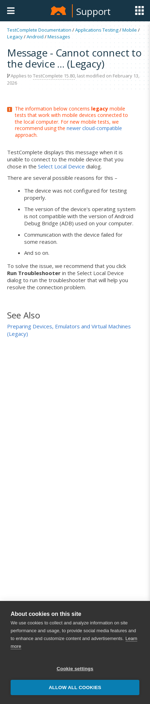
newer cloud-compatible (94, 128)
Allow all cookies (75, 687)
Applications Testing (96, 30)
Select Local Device (61, 166)
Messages (59, 36)
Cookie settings (75, 668)
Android (35, 36)
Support (93, 11)
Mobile (129, 30)
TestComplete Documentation (39, 30)
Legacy (15, 36)
